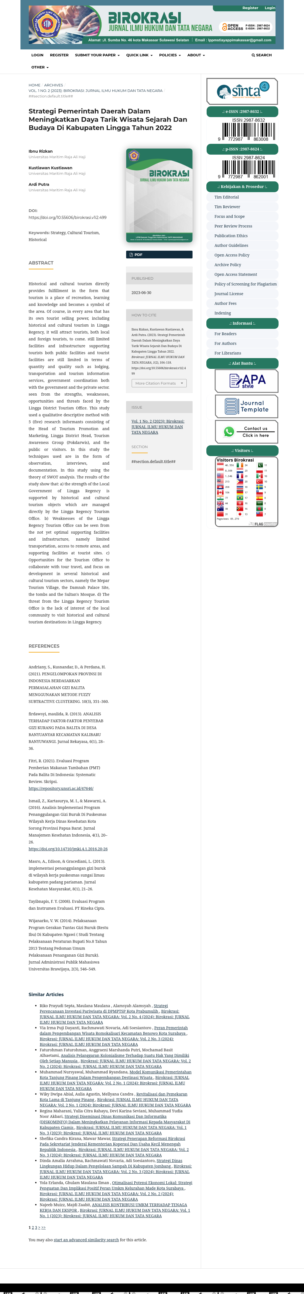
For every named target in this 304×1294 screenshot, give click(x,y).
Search (262, 55)
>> (43, 1227)
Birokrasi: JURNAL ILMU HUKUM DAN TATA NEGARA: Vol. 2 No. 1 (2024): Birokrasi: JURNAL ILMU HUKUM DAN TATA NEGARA (114, 1083)
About (195, 55)
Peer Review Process (233, 226)
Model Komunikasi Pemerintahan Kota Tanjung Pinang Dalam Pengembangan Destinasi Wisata (116, 1074)
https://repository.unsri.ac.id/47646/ (61, 788)
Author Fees (226, 303)
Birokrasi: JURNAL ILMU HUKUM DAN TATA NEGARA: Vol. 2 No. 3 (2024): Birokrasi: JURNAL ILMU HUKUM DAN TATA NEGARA (107, 1041)
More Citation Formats (156, 383)
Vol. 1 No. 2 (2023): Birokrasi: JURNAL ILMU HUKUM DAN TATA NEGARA (96, 90)
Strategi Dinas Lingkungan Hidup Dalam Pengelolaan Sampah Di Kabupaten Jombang (111, 1163)
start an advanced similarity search (86, 1239)
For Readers (226, 333)
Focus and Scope (230, 216)
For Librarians (228, 353)
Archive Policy (228, 264)
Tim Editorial (227, 197)
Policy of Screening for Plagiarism (246, 284)
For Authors (226, 343)
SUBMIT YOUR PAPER (95, 55)
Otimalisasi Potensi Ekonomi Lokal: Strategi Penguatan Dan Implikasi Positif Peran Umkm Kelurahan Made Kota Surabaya (116, 1185)
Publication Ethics (231, 235)
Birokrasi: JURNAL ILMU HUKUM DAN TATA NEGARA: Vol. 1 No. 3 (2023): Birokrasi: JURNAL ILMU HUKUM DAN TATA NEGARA (113, 1130)
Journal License (229, 293)
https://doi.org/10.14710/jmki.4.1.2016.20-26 (68, 848)
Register (59, 55)
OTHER (39, 67)
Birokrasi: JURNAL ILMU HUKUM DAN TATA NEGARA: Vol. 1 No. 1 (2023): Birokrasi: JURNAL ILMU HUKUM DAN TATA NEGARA (115, 1213)
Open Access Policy (232, 255)
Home (35, 85)
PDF (138, 254)
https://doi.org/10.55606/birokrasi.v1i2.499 (68, 217)
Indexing (223, 313)
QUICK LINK (137, 55)
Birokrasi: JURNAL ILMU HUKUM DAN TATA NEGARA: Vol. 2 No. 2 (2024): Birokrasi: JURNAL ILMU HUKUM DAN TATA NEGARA (115, 1063)
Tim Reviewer (227, 206)
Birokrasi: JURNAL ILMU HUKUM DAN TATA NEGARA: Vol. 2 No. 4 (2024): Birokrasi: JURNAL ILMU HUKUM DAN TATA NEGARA (115, 1017)
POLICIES (168, 55)
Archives (53, 85)
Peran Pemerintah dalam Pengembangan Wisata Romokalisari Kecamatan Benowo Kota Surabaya (114, 1030)
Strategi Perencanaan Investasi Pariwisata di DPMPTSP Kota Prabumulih (104, 1008)
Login (38, 55)
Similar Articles (46, 994)
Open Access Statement (236, 274)
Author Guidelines (231, 245)
